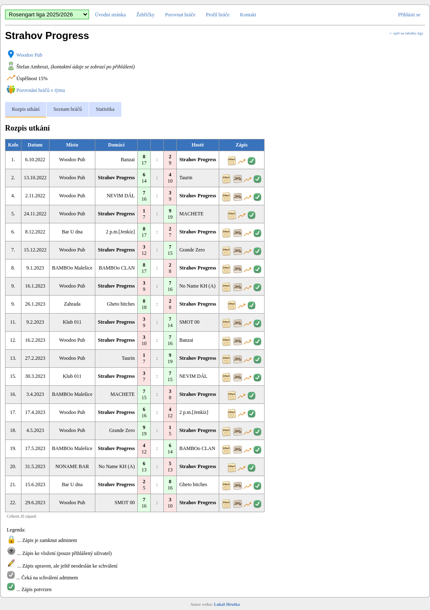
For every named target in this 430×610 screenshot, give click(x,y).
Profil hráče (217, 15)
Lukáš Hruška (227, 604)
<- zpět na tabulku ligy (406, 33)
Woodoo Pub (29, 55)
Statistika (105, 109)
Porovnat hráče (180, 15)
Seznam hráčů (67, 109)
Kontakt (248, 15)
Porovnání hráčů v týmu (40, 90)
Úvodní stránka (110, 15)
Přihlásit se (409, 15)
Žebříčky (145, 15)
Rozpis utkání (25, 109)
